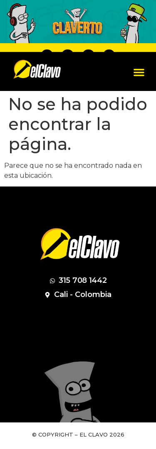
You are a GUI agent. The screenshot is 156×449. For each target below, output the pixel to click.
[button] (139, 72)
